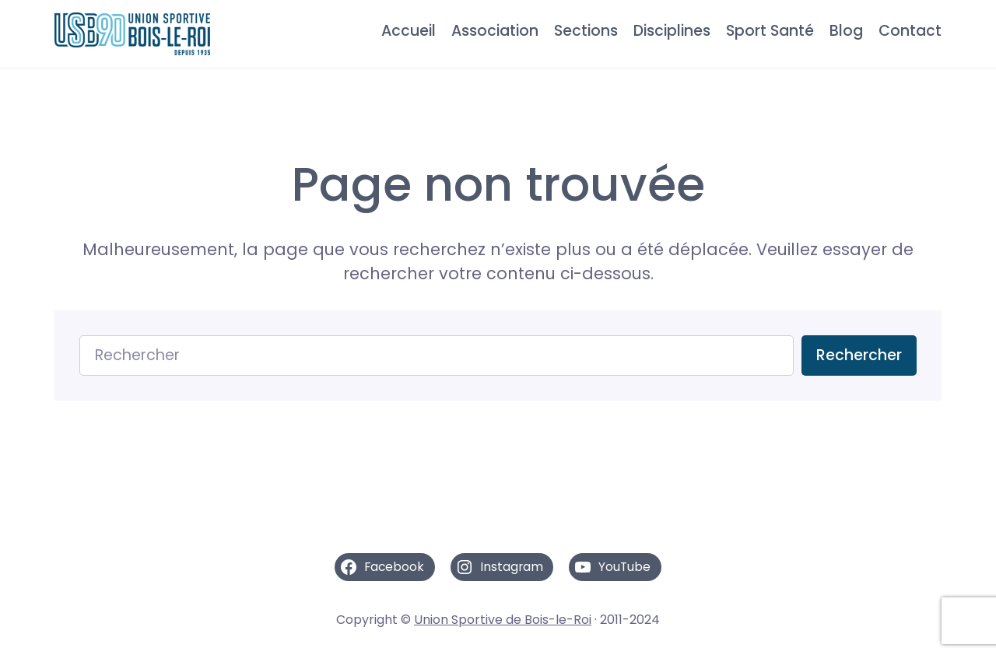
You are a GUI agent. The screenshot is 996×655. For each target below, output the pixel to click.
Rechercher (859, 355)
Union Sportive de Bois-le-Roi (502, 620)
